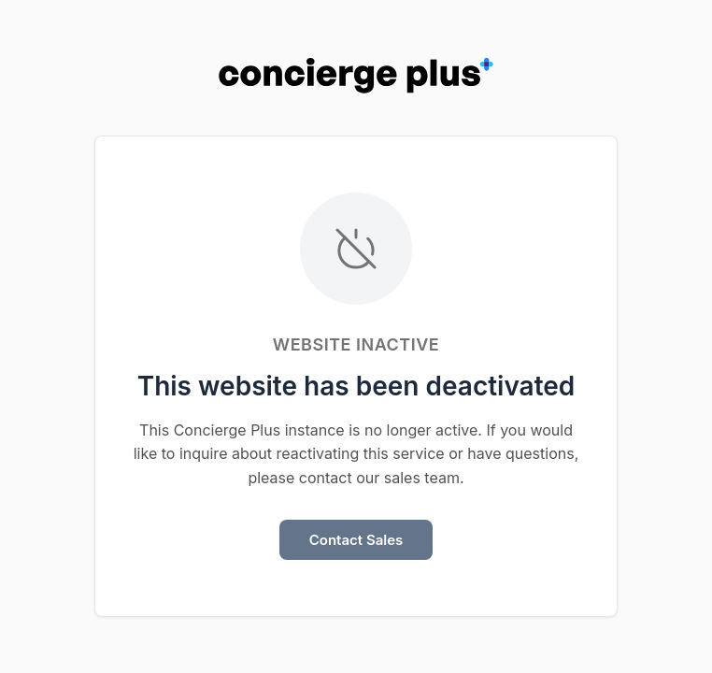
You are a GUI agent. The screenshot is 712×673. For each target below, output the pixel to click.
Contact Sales (356, 540)
